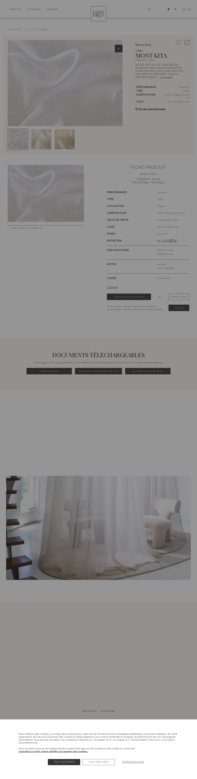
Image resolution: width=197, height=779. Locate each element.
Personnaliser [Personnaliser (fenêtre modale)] (133, 762)
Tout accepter (64, 762)
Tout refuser (98, 762)
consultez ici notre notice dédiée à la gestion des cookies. (53, 751)
